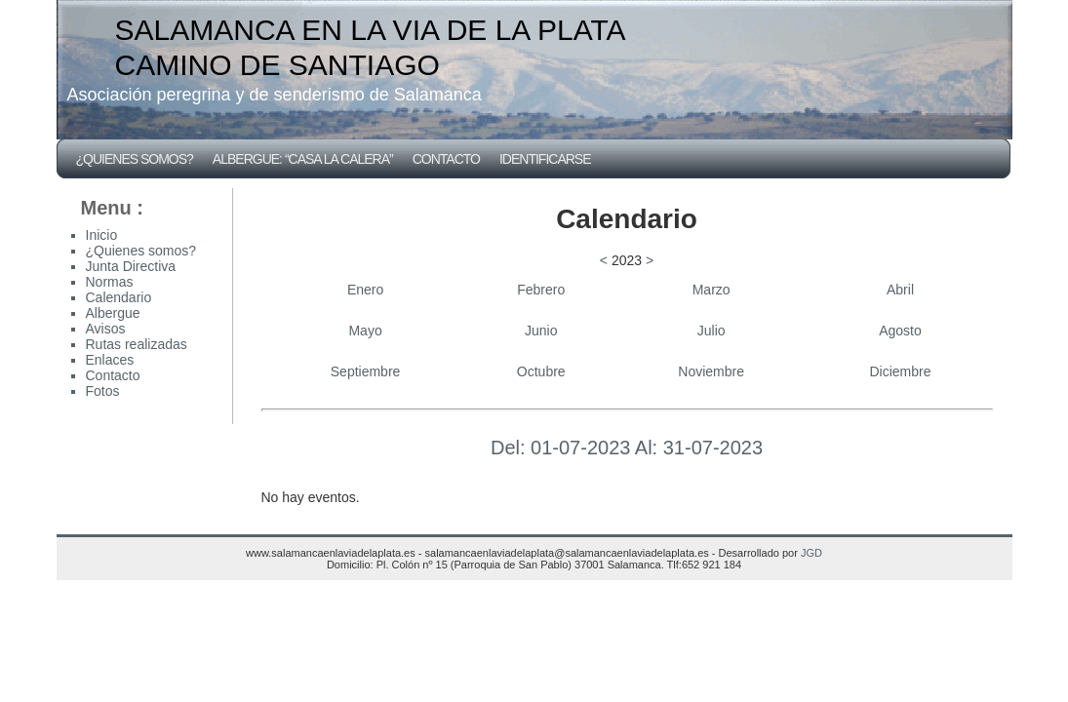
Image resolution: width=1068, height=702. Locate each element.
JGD (811, 553)
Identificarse (545, 159)
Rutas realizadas (136, 344)
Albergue (113, 313)
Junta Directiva (131, 266)
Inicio (102, 235)
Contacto (446, 159)
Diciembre (900, 371)
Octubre (541, 371)
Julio (711, 330)
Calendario (119, 297)
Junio (541, 330)
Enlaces (110, 360)
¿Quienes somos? (134, 159)
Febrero (541, 289)
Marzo (711, 289)
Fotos (103, 391)
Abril (900, 289)
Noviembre (711, 371)
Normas (110, 282)
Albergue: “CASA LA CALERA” (303, 159)
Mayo (364, 330)
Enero (365, 289)
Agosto (900, 330)
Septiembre (366, 371)
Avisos (106, 328)
